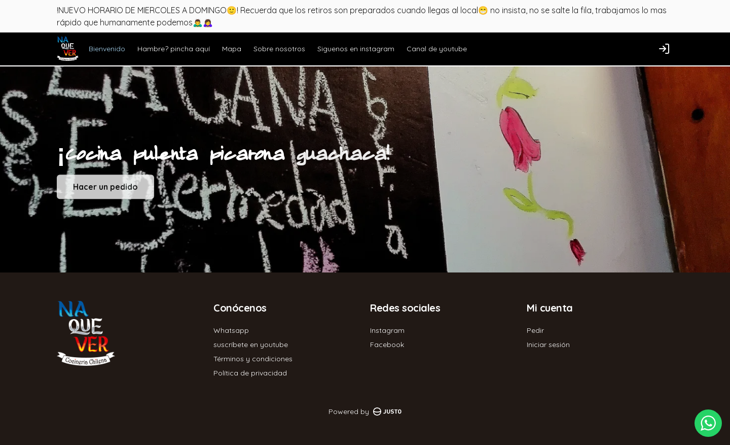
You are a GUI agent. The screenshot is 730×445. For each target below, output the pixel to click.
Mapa (231, 48)
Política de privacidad (250, 373)
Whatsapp (231, 330)
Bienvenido (107, 48)
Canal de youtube (437, 48)
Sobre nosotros (279, 48)
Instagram (387, 330)
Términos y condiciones (253, 358)
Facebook (387, 344)
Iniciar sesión (548, 344)
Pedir (535, 330)
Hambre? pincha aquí (173, 48)
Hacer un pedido (105, 191)
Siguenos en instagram (355, 48)
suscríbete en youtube (250, 344)
